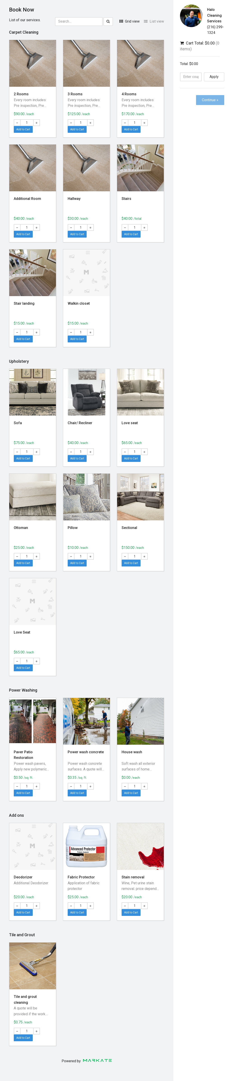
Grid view (129, 21)
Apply (214, 77)
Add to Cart (23, 129)
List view (154, 21)
